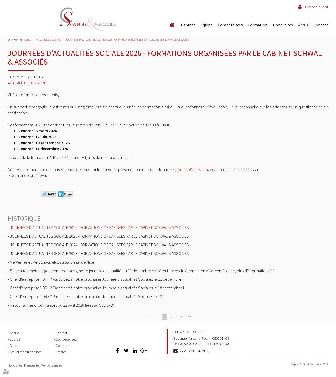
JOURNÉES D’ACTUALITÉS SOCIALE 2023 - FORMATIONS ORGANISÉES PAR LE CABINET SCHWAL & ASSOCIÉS (99, 253)
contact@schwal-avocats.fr (199, 169)
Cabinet (188, 25)
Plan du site (31, 365)
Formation (257, 25)
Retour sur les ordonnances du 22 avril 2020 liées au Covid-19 (62, 305)
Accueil (172, 25)
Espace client (316, 6)
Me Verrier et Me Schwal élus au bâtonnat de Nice (52, 262)
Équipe (207, 25)
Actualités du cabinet (48, 39)
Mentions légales (51, 365)
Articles (61, 351)
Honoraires (283, 25)
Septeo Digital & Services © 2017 (309, 364)
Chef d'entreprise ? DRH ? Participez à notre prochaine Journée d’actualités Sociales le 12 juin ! (90, 296)
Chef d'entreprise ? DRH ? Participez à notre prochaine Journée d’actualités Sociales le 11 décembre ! (96, 279)
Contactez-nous (194, 351)
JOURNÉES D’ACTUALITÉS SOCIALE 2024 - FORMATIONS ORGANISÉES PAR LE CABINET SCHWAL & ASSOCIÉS (99, 244)
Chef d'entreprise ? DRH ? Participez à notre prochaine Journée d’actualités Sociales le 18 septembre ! (97, 287)
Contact (320, 25)
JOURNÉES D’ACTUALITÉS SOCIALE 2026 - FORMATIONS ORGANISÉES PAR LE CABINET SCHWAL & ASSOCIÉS (127, 39)
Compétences (230, 25)
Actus (303, 25)
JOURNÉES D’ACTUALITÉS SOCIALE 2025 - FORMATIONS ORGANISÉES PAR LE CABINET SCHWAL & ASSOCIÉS (99, 236)
